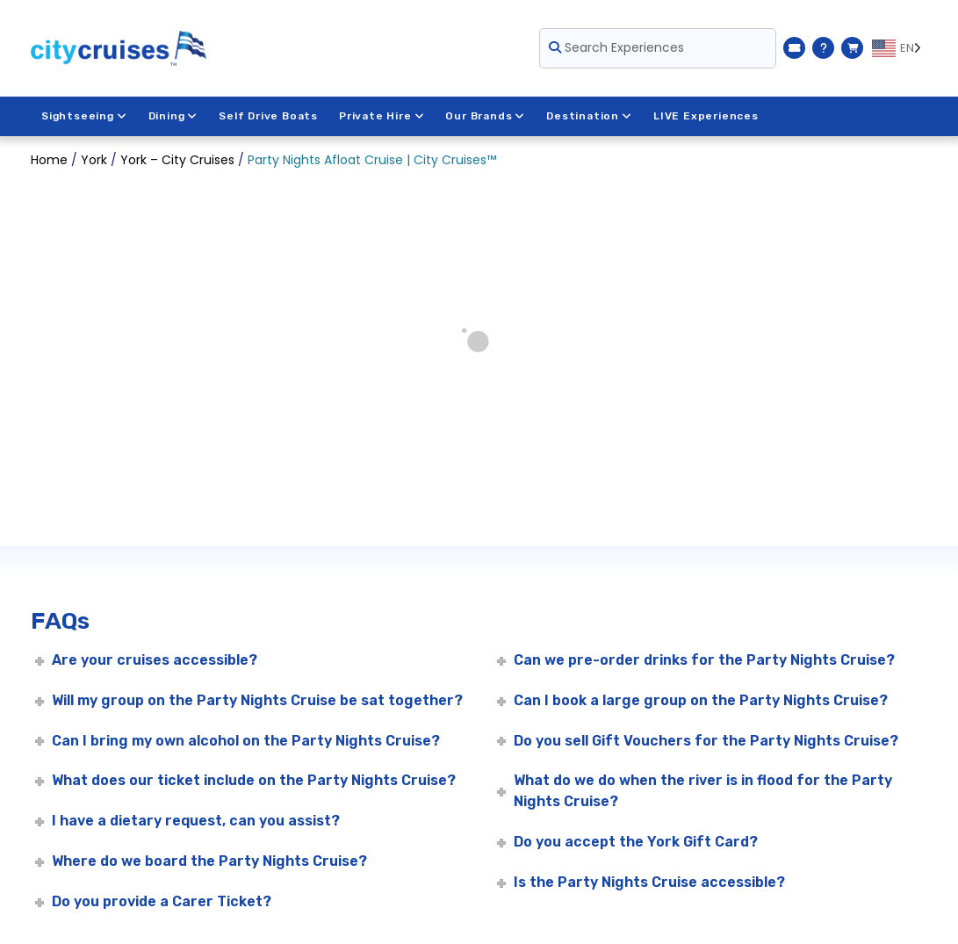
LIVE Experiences (706, 116)
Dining (173, 116)
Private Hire (381, 116)
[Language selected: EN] (899, 48)
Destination (589, 116)
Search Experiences (616, 47)
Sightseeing (84, 116)
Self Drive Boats (268, 116)
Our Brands (485, 116)
